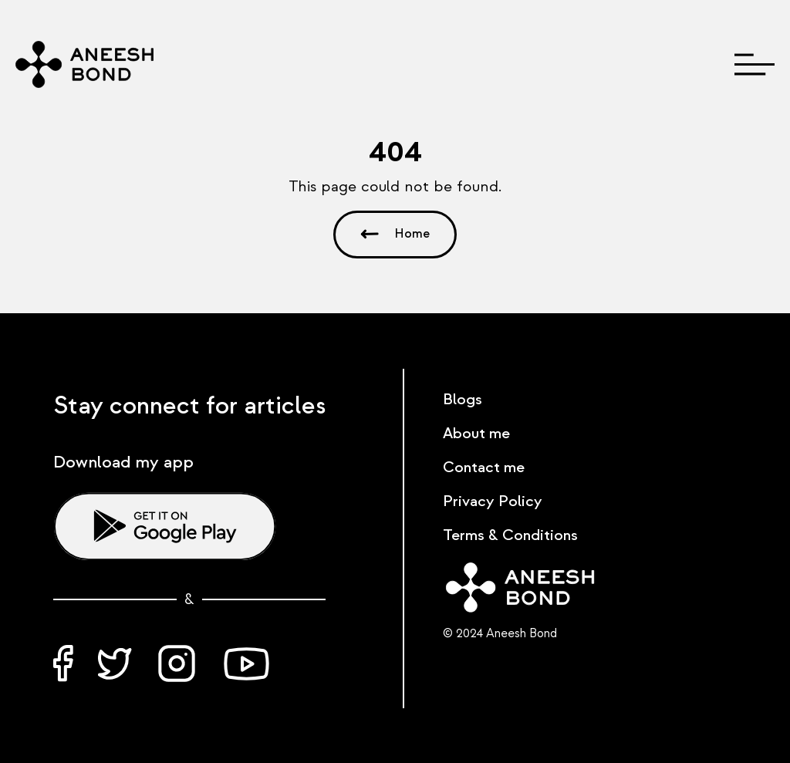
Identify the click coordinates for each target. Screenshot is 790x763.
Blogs (462, 399)
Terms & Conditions (510, 535)
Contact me (484, 467)
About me (476, 433)
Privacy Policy (492, 501)
